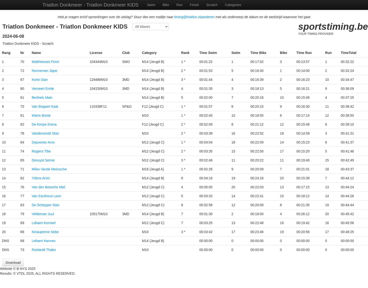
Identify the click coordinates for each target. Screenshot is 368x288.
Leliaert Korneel (43, 223)
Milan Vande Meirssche (49, 169)
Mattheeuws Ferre (45, 62)
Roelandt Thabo (44, 250)
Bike (166, 5)
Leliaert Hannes (43, 241)
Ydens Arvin (41, 178)
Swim (151, 5)
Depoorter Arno (43, 142)
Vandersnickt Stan (45, 133)
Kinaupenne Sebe (45, 232)
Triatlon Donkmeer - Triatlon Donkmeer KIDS (91, 5)
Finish (194, 5)
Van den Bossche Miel (48, 187)
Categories (233, 5)
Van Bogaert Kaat (45, 106)
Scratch (212, 5)
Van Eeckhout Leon (46, 196)
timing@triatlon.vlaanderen (194, 17)
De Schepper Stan (45, 205)
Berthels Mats (42, 97)
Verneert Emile (43, 89)
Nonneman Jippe (44, 71)
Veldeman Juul (43, 214)
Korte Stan (40, 80)
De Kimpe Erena (44, 124)
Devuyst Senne (43, 160)
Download (13, 263)
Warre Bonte (41, 115)
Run (179, 5)
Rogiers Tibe (41, 151)
